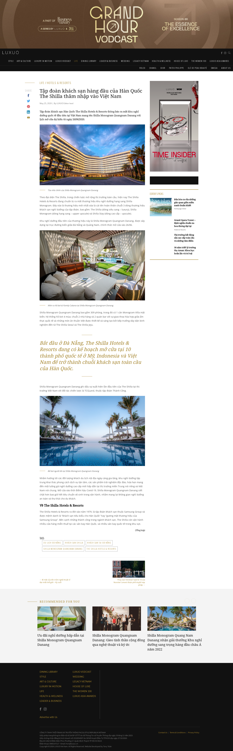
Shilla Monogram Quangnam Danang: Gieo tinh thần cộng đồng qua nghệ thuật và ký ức (118, 640)
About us (226, 68)
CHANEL (153, 68)
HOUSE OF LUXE (181, 61)
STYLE (11, 61)
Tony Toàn (107, 746)
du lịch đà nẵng (52, 542)
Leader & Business (109, 61)
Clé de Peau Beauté (197, 68)
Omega (214, 68)
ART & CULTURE (24, 61)
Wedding (125, 61)
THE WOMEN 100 (198, 61)
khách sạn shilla (74, 542)
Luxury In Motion (43, 61)
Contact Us (163, 732)
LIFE (76, 61)
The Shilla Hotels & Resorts (101, 549)
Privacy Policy (193, 732)
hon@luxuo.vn (72, 743)
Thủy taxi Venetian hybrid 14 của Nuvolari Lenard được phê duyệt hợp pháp (129, 573)
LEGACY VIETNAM (141, 61)
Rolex (142, 68)
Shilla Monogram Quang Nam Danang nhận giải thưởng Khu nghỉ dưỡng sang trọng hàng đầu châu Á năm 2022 (174, 642)
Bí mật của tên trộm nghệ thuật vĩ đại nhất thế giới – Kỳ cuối (56, 572)
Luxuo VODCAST (63, 61)
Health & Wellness (161, 61)
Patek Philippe (176, 68)
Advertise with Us (48, 717)
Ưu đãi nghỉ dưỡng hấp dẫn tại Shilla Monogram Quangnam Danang (60, 640)
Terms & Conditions (178, 732)
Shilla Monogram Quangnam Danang (63, 549)
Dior (163, 68)
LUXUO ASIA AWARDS (219, 61)
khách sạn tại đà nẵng (99, 542)
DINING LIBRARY (88, 61)
